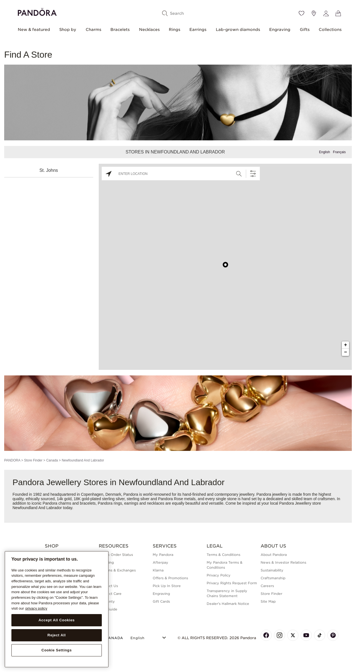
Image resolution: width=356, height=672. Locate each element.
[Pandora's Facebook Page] (266, 635)
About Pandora (274, 555)
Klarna (158, 570)
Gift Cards (161, 601)
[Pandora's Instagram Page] (279, 635)
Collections (330, 29)
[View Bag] (338, 13)
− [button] (345, 352)
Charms (93, 29)
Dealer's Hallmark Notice (228, 604)
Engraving (279, 29)
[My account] (326, 13)
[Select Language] (149, 637)
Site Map (268, 601)
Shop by (67, 29)
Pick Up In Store (167, 586)
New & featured (34, 29)
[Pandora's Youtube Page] (306, 635)
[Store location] (314, 13)
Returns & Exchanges (117, 570)
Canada (52, 460)
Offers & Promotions (170, 578)
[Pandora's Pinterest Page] (332, 635)
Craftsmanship (273, 578)
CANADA (111, 638)
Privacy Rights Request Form (232, 583)
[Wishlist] (301, 13)
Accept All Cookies (56, 620)
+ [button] (345, 345)
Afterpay (160, 562)
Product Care (110, 594)
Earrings (197, 29)
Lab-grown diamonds (238, 29)
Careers (267, 586)
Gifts (305, 29)
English (324, 152)
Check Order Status (116, 555)
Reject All (57, 635)
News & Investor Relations (283, 562)
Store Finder (33, 460)
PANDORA (12, 460)
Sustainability (272, 570)
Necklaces (149, 29)
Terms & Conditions (223, 555)
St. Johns (48, 170)
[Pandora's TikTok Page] (319, 635)
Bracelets (120, 29)
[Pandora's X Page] (292, 635)
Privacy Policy (219, 575)
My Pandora (163, 555)
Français (339, 152)
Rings (174, 29)
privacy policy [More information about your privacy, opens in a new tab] (36, 608)
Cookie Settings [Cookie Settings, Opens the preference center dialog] (56, 650)
